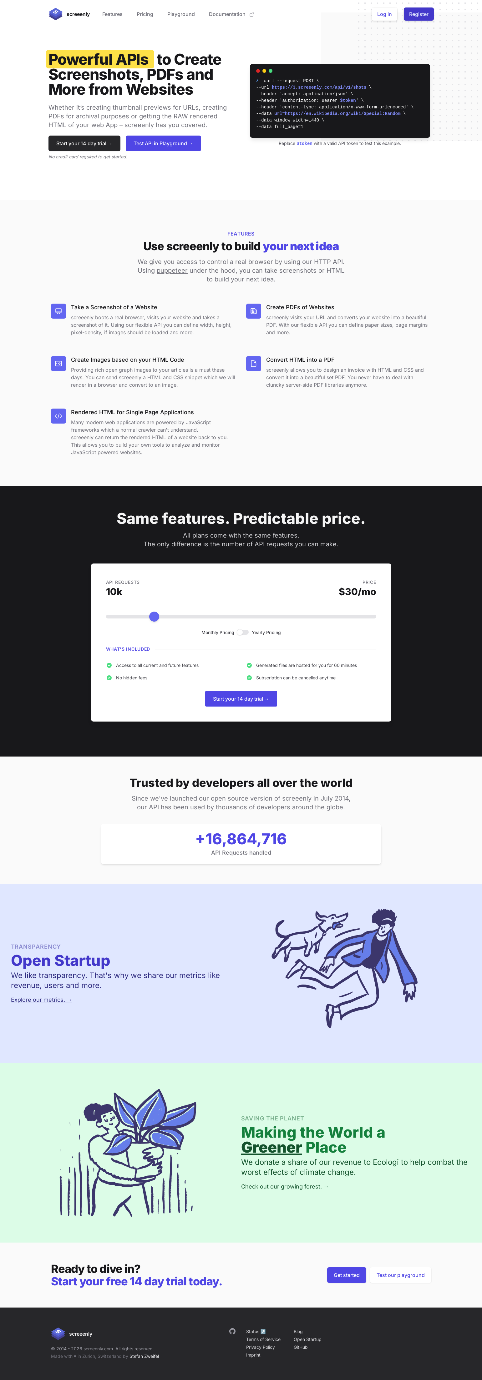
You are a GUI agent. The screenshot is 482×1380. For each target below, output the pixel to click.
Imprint (253, 1355)
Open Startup (308, 1339)
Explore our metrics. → (41, 999)
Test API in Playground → (163, 143)
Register (419, 14)
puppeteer (172, 270)
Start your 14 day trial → (84, 143)
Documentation (231, 14)
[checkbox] (243, 632)
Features (112, 14)
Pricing (145, 14)
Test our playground (401, 1275)
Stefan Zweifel (144, 1356)
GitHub (301, 1347)
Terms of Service (263, 1339)
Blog (298, 1331)
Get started (347, 1275)
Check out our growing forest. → (285, 1186)
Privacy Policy (260, 1347)
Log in (384, 14)
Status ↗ (256, 1331)
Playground (181, 14)
